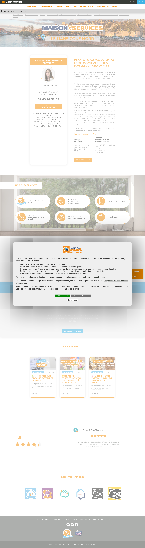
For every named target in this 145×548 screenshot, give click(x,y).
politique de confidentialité (94, 277)
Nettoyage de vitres (86, 6)
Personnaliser (72, 300)
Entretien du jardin (71, 6)
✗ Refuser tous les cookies (81, 296)
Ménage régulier (32, 6)
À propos (132, 2)
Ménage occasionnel (46, 6)
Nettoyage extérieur (102, 6)
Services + (115, 6)
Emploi (141, 2)
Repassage (59, 6)
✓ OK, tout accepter (62, 296)
